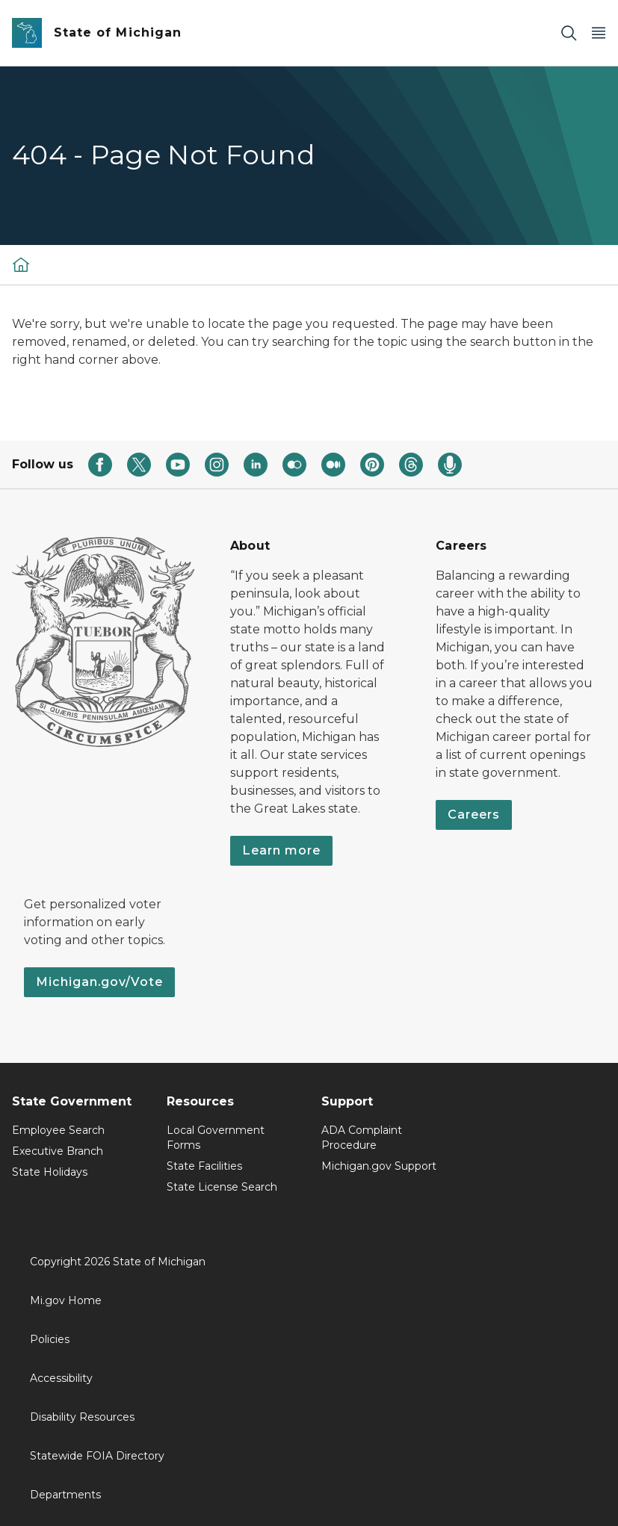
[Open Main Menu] (599, 33)
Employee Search (58, 1130)
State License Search (222, 1187)
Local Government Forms (216, 1137)
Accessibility (61, 1378)
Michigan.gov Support (378, 1166)
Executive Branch (57, 1151)
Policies (49, 1339)
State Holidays (49, 1172)
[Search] (569, 33)
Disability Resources (82, 1417)
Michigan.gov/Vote (99, 982)
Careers (474, 814)
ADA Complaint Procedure (361, 1137)
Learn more (281, 850)
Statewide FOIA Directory (97, 1456)
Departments (65, 1494)
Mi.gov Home (66, 1300)
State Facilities (204, 1166)
